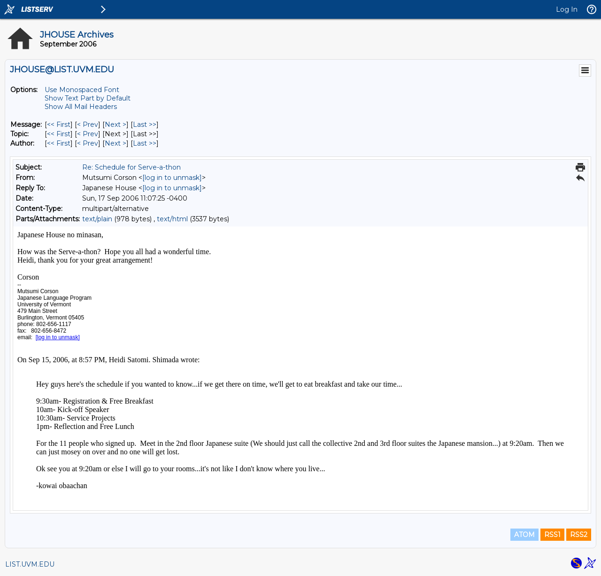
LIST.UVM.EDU (29, 564)
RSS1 (552, 534)
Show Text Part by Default (88, 98)
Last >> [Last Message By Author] (144, 143)
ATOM (524, 534)
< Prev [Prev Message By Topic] (87, 134)
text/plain (97, 219)
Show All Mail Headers (81, 106)
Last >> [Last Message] (144, 124)
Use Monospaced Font (82, 90)
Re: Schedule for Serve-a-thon (131, 167)
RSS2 (578, 534)
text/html (172, 219)
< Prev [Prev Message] (87, 124)
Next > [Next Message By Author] (115, 143)
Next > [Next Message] (115, 124)
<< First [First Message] (58, 124)
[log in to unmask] (172, 177)
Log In (567, 9)
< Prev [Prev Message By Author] (87, 143)
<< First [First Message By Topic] (58, 134)
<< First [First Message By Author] (58, 143)
